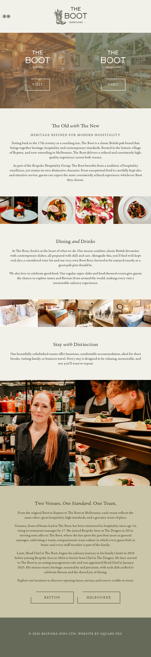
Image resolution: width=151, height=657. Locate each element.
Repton (52, 597)
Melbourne (98, 597)
